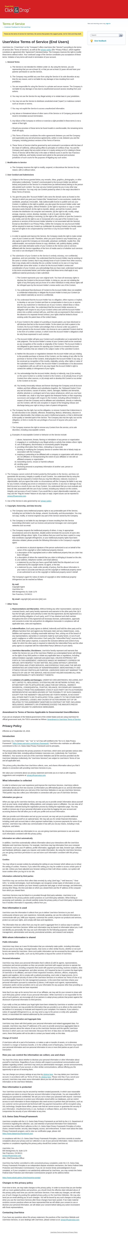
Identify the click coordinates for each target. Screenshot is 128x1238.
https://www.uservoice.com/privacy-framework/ (31, 743)
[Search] (121, 35)
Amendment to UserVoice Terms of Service (64, 719)
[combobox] (105, 35)
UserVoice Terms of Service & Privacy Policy (64, 1232)
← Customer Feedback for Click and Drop (16, 27)
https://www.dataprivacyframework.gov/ (17, 1134)
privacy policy (46, 50)
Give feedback (100, 41)
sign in (108, 23)
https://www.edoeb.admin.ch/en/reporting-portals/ (21, 1178)
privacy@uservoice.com (16, 496)
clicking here (48, 1074)
